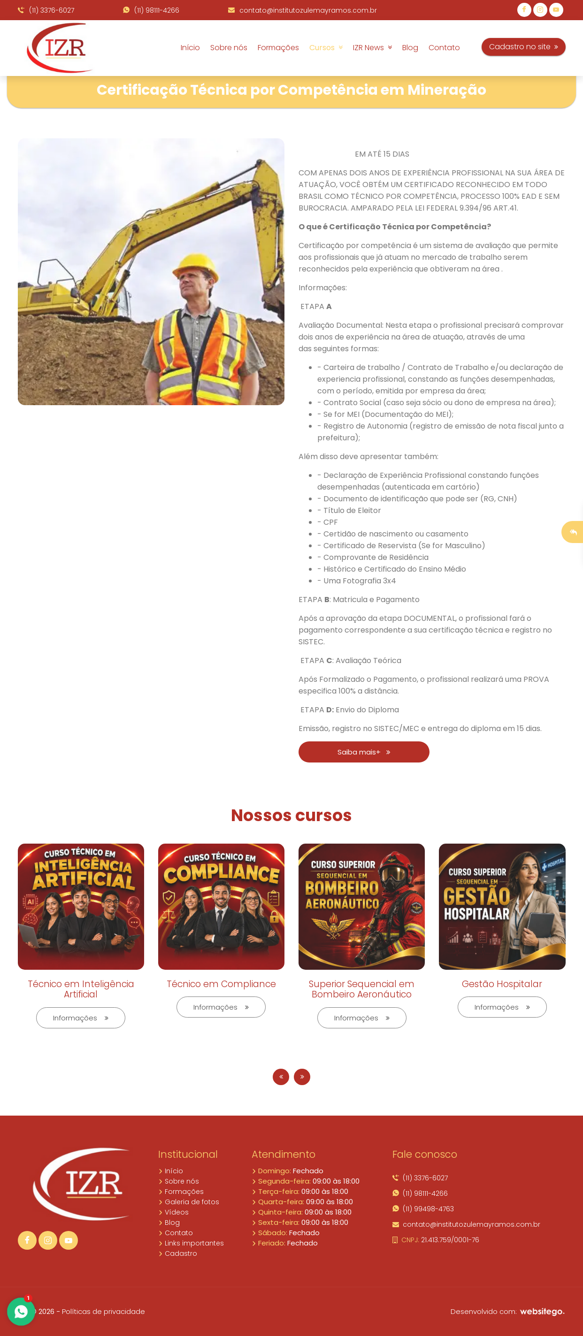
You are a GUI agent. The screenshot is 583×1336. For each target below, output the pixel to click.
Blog (410, 47)
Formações (278, 47)
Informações (80, 1018)
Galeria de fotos (188, 1202)
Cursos (326, 47)
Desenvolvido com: (508, 1311)
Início (190, 47)
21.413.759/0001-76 (435, 1240)
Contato (444, 47)
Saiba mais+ (364, 752)
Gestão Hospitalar (502, 984)
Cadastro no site (523, 46)
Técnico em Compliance (221, 984)
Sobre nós (228, 47)
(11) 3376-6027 (46, 10)
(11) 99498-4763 (423, 1209)
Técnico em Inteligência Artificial (81, 989)
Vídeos (173, 1212)
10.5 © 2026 (36, 1311)
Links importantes (191, 1243)
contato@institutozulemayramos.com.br (302, 10)
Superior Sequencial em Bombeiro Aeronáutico (361, 989)
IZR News (372, 47)
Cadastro (177, 1253)
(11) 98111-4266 (151, 10)
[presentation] (281, 1077)
